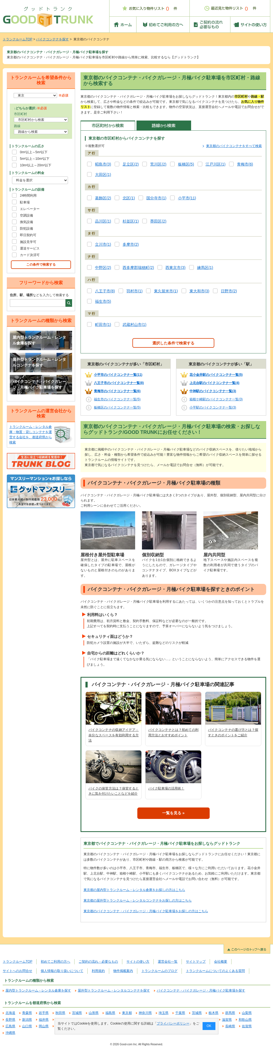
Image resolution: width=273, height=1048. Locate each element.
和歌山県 (245, 1020)
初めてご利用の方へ (55, 961)
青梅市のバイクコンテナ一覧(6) (117, 391)
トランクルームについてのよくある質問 (215, 971)
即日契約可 (28, 235)
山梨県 (247, 1013)
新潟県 (27, 1020)
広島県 (10, 1026)
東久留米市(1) (166, 291)
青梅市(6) (245, 164)
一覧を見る (171, 813)
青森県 (27, 1013)
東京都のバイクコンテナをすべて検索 (234, 146)
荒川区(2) (158, 164)
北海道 (10, 1013)
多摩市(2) (131, 244)
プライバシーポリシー (173, 1023)
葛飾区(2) (103, 198)
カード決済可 (30, 255)
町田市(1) (103, 325)
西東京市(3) (175, 268)
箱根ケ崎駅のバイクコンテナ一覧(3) (216, 399)
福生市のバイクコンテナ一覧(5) (117, 399)
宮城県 (77, 1013)
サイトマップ (196, 961)
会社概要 (220, 961)
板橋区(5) (186, 164)
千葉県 (180, 1013)
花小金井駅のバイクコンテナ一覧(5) (216, 375)
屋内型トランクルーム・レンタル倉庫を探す (39, 340)
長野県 (10, 1020)
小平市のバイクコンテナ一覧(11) (118, 375)
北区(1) (129, 198)
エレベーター (30, 209)
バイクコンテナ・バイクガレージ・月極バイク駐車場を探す (39, 384)
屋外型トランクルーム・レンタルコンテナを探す (39, 362)
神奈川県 (145, 1013)
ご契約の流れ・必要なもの (98, 961)
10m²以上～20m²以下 (35, 165)
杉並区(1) (131, 221)
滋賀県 (227, 1020)
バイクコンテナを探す (52, 39)
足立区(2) (131, 164)
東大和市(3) (199, 291)
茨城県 (197, 1013)
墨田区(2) (158, 221)
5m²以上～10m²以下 (34, 159)
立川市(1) (103, 244)
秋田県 (60, 1013)
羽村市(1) (134, 291)
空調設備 (26, 215)
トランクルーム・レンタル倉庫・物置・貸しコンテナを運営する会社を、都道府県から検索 (30, 435)
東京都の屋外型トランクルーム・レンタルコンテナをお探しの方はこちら (138, 900)
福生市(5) (103, 301)
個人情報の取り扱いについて (62, 971)
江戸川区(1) (215, 164)
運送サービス (30, 248)
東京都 (127, 1013)
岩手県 (44, 1013)
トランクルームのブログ (159, 971)
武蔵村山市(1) (134, 325)
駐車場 (25, 202)
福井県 (44, 1020)
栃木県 (213, 1013)
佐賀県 (247, 1026)
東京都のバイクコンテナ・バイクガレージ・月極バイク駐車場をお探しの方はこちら (146, 911)
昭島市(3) (103, 164)
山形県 (94, 1013)
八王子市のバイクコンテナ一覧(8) (119, 383)
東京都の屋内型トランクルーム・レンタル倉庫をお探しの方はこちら (134, 890)
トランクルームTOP (17, 39)
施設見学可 (28, 242)
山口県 (27, 1026)
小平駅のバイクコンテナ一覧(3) (212, 407)
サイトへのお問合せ (17, 971)
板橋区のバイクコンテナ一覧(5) (117, 407)
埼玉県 (163, 1013)
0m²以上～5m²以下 (34, 152)
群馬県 (230, 1013)
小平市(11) (187, 198)
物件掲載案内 (123, 971)
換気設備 (26, 222)
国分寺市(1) (156, 198)
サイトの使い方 (137, 961)
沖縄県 (10, 1033)
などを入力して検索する (39, 295)
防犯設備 (26, 228)
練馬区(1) (205, 268)
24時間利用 (28, 195)
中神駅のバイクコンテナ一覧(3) (212, 391)
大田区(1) (103, 175)
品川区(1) (103, 221)
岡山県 (44, 1026)
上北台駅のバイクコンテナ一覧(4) (214, 383)
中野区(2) (103, 268)
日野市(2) (229, 291)
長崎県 (230, 1026)
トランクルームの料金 (27, 173)
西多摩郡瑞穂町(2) (138, 268)
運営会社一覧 (167, 961)
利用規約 (98, 971)
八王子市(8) (105, 291)
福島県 (110, 1013)
